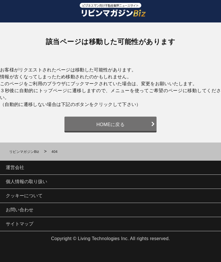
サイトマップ (19, 223)
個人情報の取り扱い (26, 181)
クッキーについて (24, 195)
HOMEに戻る (110, 124)
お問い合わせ (19, 209)
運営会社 (15, 167)
